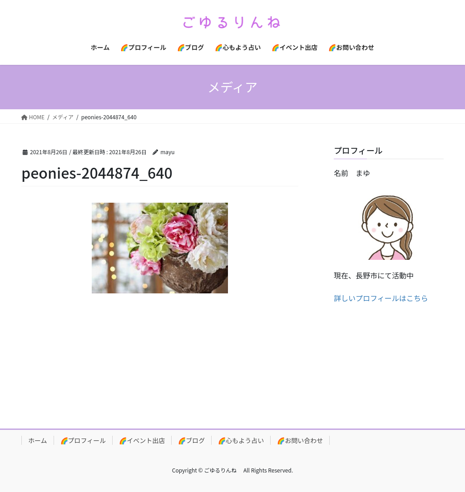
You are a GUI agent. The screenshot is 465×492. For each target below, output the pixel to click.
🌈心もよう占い (241, 440)
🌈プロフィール (83, 440)
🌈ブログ (191, 440)
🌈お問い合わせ (300, 440)
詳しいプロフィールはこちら (381, 297)
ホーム (37, 440)
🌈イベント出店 (142, 440)
